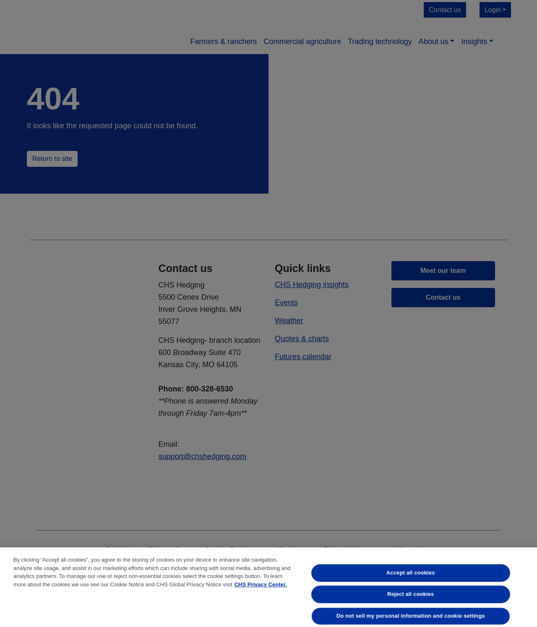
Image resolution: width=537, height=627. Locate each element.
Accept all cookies (410, 573)
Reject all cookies (410, 594)
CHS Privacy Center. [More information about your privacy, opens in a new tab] (261, 584)
